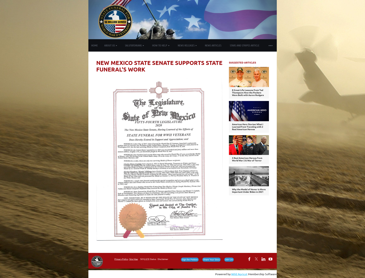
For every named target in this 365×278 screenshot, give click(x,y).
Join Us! (229, 259)
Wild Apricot (239, 274)
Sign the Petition (190, 259)
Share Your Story (211, 259)
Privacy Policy (121, 259)
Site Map (133, 259)
